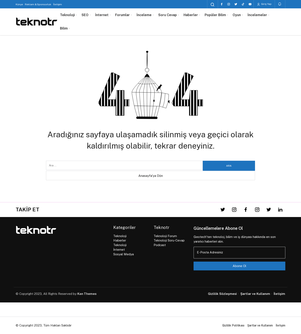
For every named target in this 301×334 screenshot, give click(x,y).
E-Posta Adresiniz (210, 252)
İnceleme (144, 15)
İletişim (57, 4)
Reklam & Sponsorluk (38, 4)
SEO (85, 15)
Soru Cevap (167, 15)
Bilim (64, 28)
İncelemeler (257, 15)
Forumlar (122, 15)
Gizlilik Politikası (233, 325)
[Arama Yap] (212, 5)
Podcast (160, 245)
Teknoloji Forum (165, 236)
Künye (19, 4)
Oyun (237, 15)
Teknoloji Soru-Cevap (169, 240)
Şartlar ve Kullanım (260, 325)
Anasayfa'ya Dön (150, 175)
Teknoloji (67, 15)
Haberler (191, 15)
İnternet (101, 15)
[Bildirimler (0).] (280, 4)
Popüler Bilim (215, 15)
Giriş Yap (264, 4)
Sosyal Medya (123, 254)
